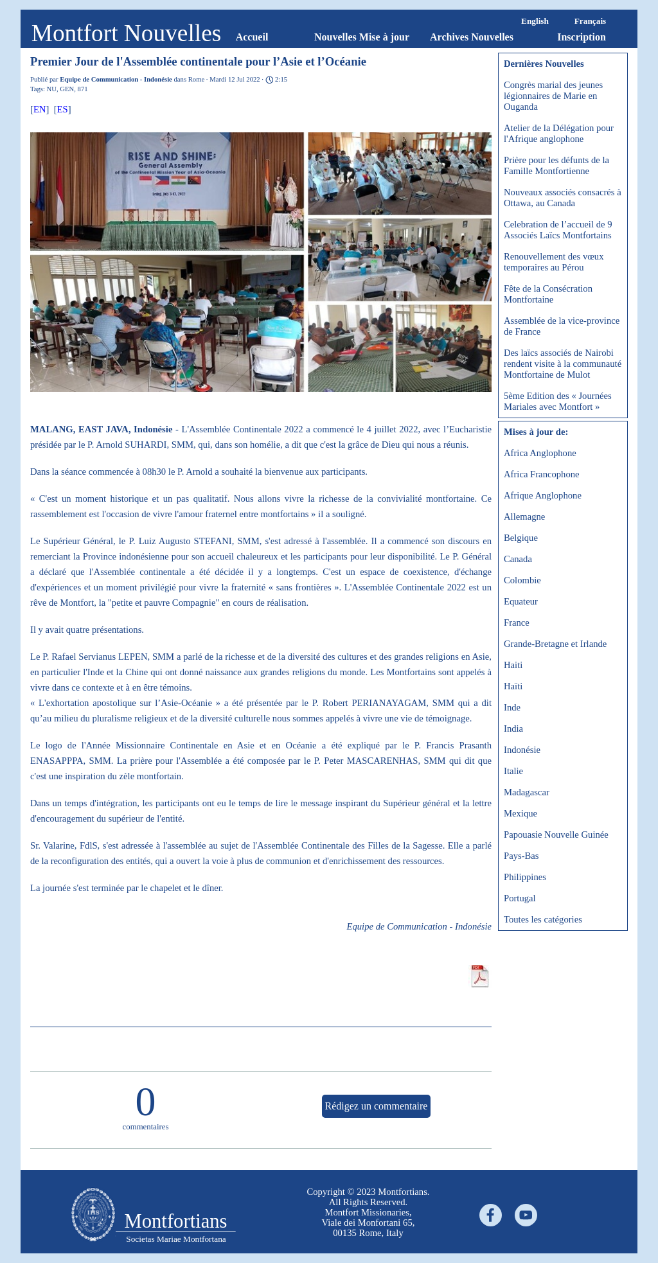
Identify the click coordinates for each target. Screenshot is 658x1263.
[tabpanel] (368, 1212)
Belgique (521, 538)
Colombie (522, 580)
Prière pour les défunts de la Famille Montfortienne (556, 165)
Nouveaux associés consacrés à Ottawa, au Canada (562, 197)
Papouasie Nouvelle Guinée (556, 834)
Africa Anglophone (540, 453)
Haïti (513, 686)
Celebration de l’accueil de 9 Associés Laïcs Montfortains (558, 229)
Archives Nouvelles (471, 36)
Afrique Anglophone (543, 495)
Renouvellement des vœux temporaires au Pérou (554, 261)
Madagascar (526, 792)
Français (590, 21)
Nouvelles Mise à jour (361, 36)
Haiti (513, 665)
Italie (513, 771)
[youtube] (526, 1215)
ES (62, 109)
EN (39, 109)
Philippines (525, 877)
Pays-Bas (521, 856)
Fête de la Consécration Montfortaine (548, 294)
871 (83, 89)
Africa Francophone (542, 474)
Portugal (520, 898)
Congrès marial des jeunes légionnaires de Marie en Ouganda (553, 96)
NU (52, 89)
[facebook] (490, 1215)
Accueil (252, 36)
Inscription (581, 36)
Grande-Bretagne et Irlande (555, 644)
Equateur (521, 601)
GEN (67, 89)
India (513, 728)
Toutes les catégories (543, 919)
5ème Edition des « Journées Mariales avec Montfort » (558, 401)
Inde (512, 707)
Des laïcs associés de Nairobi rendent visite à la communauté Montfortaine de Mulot (562, 364)
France (516, 622)
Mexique (520, 813)
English (535, 21)
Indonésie (522, 750)
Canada (518, 559)
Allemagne (524, 516)
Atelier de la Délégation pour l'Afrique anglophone (559, 133)
